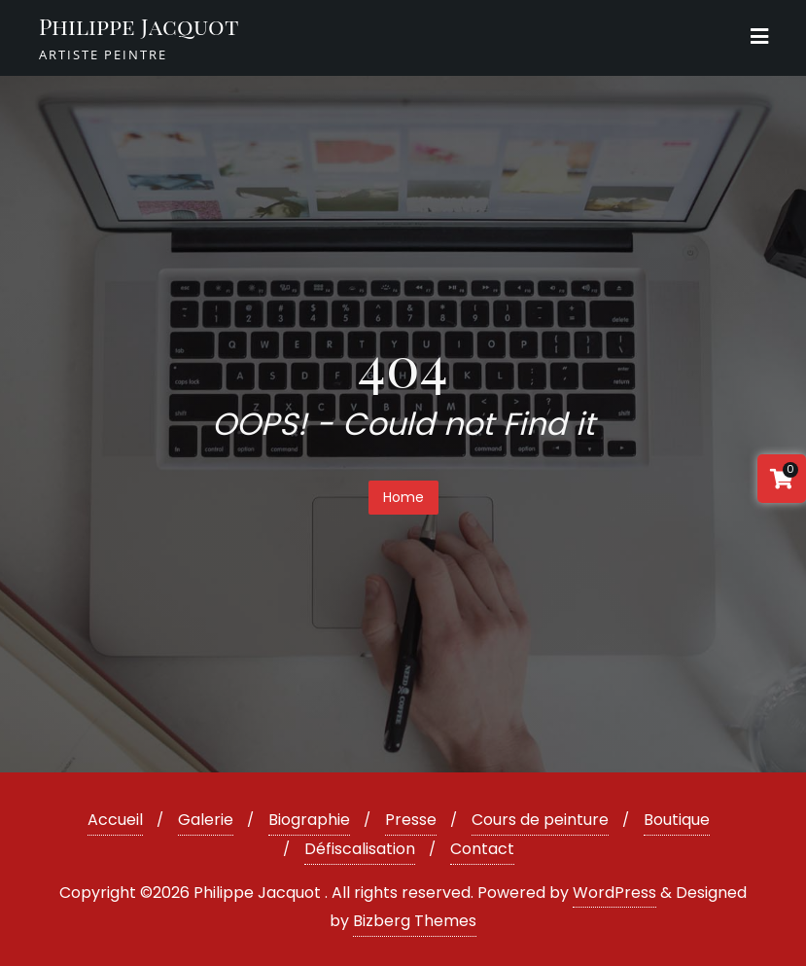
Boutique (677, 819)
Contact (482, 849)
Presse (411, 819)
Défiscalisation (359, 849)
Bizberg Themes (414, 921)
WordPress (614, 892)
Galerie (205, 819)
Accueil (115, 819)
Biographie (309, 819)
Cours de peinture (540, 819)
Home (403, 497)
